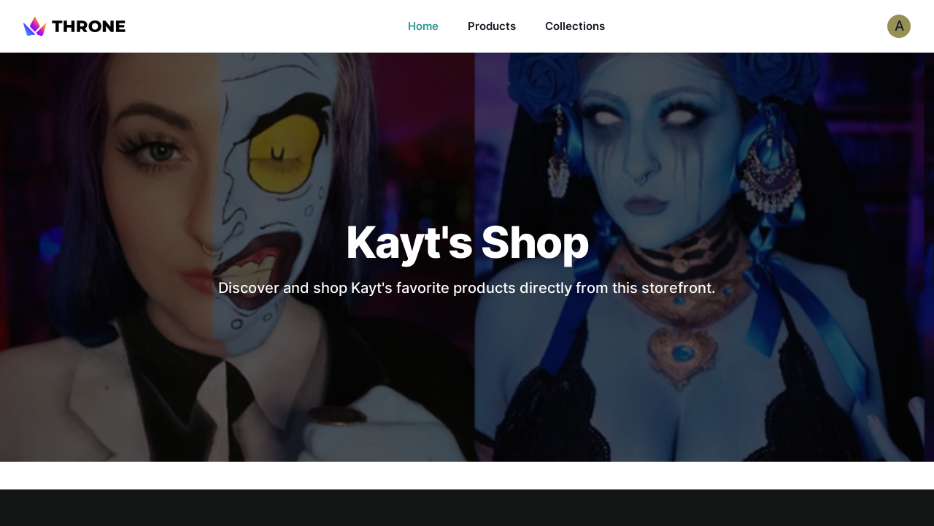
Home (423, 26)
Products (492, 26)
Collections (575, 26)
